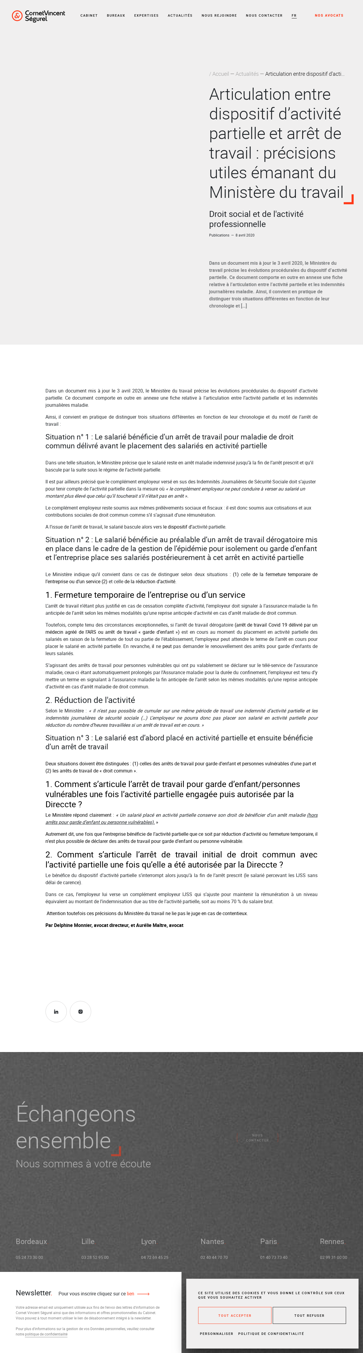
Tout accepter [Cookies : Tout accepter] (235, 1315)
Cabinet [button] (89, 15)
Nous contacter (264, 15)
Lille (87, 1244)
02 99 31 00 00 (333, 1260)
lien (130, 1293)
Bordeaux (31, 1244)
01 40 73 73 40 (274, 1260)
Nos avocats (329, 15)
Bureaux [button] (116, 15)
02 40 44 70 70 (214, 1260)
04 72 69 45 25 (154, 1260)
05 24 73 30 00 (29, 1260)
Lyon (148, 1244)
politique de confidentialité (46, 1334)
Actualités (180, 15)
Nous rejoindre (219, 15)
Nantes (212, 1244)
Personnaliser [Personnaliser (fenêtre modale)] (216, 1333)
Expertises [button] (146, 15)
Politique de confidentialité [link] (271, 1333)
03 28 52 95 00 (95, 1260)
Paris (268, 1244)
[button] (294, 15)
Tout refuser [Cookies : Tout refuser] (309, 1315)
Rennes (332, 1244)
